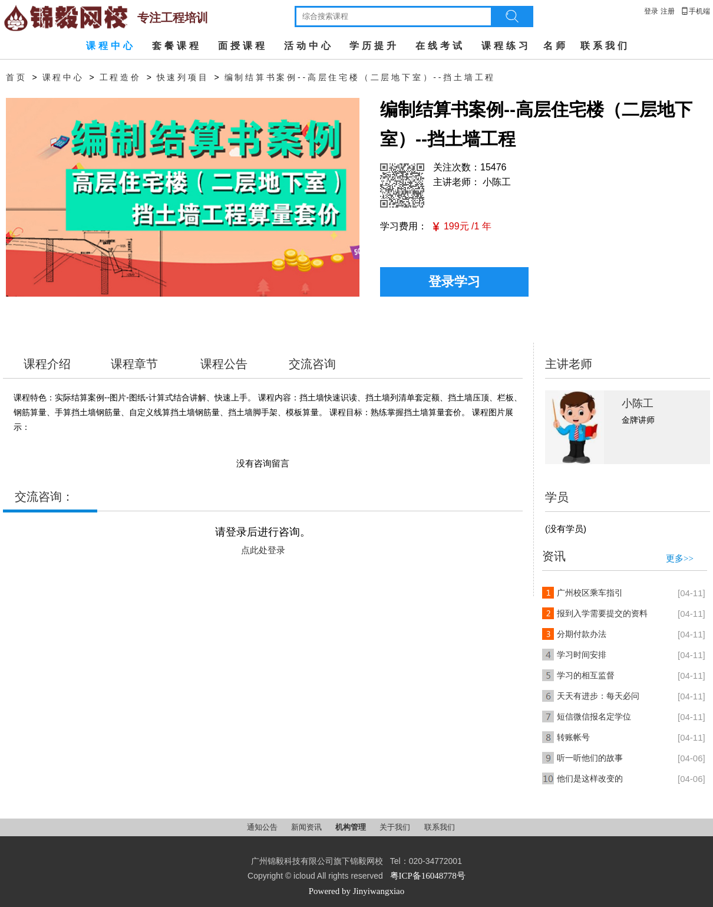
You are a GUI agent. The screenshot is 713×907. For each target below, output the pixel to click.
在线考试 (440, 46)
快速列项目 (183, 77)
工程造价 (120, 77)
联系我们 (605, 46)
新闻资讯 (307, 827)
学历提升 (374, 46)
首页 (16, 77)
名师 (555, 46)
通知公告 (263, 827)
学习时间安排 (581, 654)
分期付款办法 (581, 634)
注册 (668, 11)
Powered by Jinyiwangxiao (356, 891)
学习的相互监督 (586, 675)
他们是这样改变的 (590, 778)
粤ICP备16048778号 (428, 875)
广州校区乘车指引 (590, 593)
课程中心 (111, 46)
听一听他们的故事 (590, 758)
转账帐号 (573, 737)
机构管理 (351, 827)
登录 (651, 11)
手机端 (695, 11)
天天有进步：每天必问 (598, 696)
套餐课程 (177, 46)
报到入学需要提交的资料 (602, 613)
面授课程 (243, 46)
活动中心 (309, 46)
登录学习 (454, 281)
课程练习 (506, 46)
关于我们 (395, 827)
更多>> (680, 558)
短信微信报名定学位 (594, 716)
